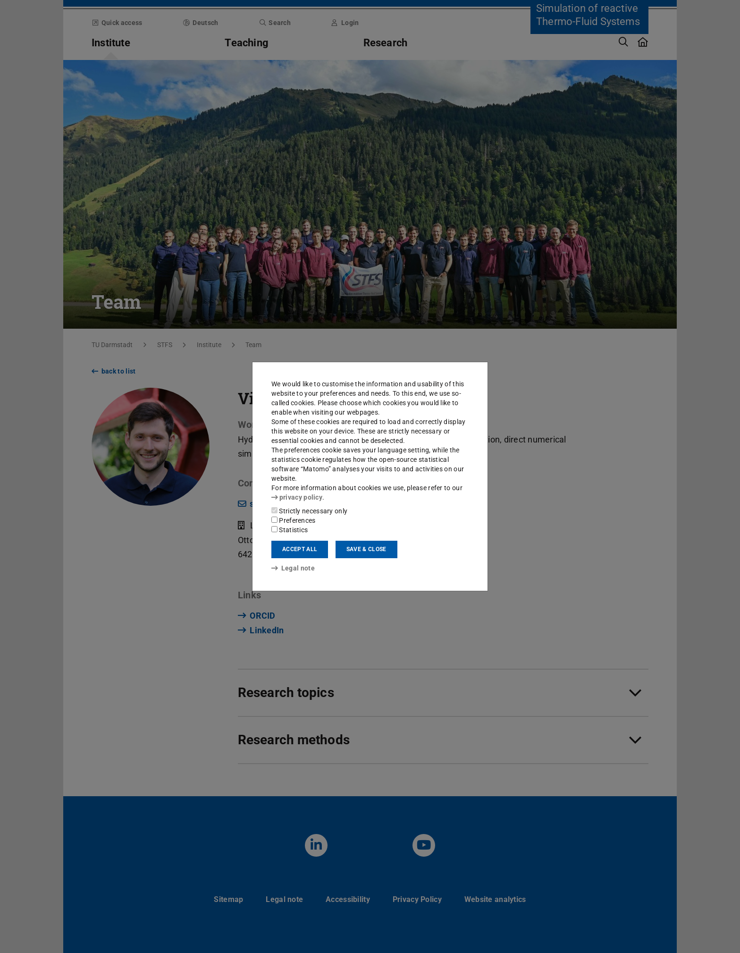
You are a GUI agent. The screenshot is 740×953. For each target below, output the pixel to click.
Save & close (366, 549)
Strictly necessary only (309, 511)
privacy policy (296, 497)
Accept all (299, 549)
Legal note (293, 568)
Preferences (293, 520)
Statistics (289, 530)
